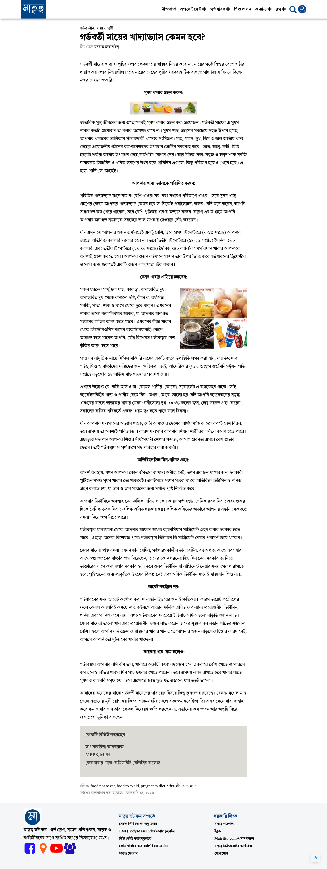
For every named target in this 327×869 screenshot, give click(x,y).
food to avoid (128, 786)
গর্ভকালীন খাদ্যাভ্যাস (182, 786)
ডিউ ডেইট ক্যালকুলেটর (135, 839)
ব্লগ (281, 9)
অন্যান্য (263, 9)
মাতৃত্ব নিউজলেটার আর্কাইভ (233, 846)
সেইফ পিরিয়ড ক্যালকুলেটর (138, 824)
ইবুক (217, 831)
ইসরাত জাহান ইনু (106, 47)
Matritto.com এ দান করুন (234, 839)
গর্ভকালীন (87, 28)
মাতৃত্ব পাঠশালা (224, 824)
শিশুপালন (242, 9)
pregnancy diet (153, 786)
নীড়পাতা (169, 9)
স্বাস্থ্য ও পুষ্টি (104, 28)
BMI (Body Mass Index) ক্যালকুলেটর (147, 831)
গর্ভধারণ (220, 9)
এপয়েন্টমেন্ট (193, 9)
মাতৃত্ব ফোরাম (128, 853)
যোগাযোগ (221, 853)
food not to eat (103, 786)
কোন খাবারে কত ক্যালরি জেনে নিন (143, 846)
